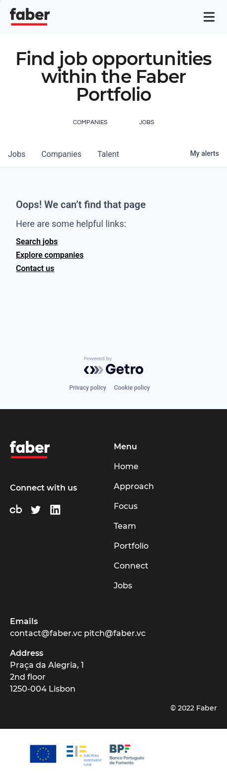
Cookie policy (132, 387)
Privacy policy (87, 387)
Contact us (35, 268)
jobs (16, 154)
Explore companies (49, 255)
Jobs (123, 585)
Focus (126, 506)
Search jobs (37, 241)
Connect (131, 565)
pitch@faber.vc (115, 633)
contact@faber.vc (46, 633)
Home (126, 466)
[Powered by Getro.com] (114, 365)
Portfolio (131, 546)
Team (125, 526)
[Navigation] (209, 17)
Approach (134, 486)
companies (61, 154)
